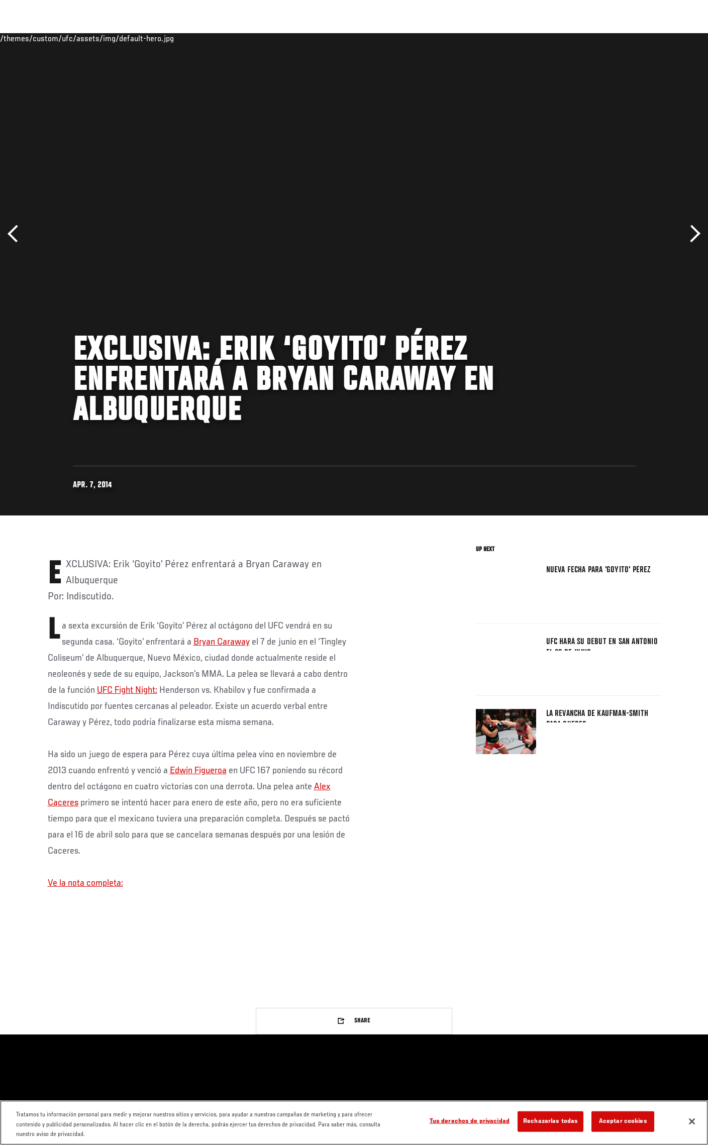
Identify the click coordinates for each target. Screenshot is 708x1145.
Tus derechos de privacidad (470, 1121)
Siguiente (691, 234)
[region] (354, 1122)
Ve (596, 38)
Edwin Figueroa (198, 771)
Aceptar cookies (623, 1121)
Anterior (16, 234)
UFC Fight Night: (127, 690)
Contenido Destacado (195, 38)
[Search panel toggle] (665, 38)
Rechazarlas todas (550, 1121)
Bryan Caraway (221, 642)
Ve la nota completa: (85, 883)
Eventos (38, 38)
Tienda (641, 38)
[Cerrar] (692, 1121)
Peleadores (130, 38)
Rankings (81, 38)
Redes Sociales (552, 38)
